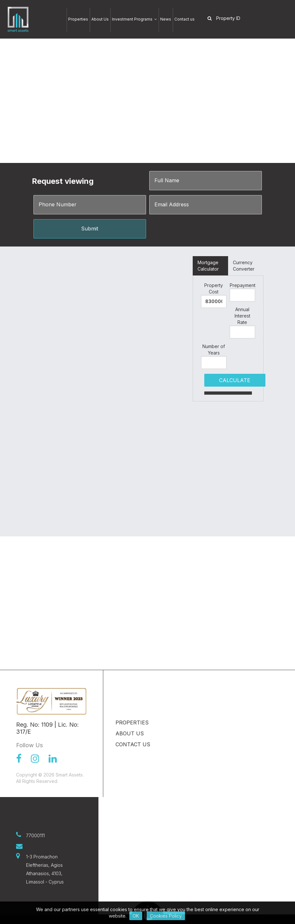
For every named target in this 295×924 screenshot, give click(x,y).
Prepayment (242, 285)
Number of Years (213, 349)
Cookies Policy (166, 916)
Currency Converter (243, 266)
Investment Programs (134, 19)
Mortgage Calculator (208, 266)
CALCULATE (234, 380)
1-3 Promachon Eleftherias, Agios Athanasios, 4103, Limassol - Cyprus (45, 869)
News (165, 19)
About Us (100, 19)
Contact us (184, 19)
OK (136, 916)
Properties (78, 19)
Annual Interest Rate (242, 316)
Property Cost (213, 288)
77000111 (35, 835)
